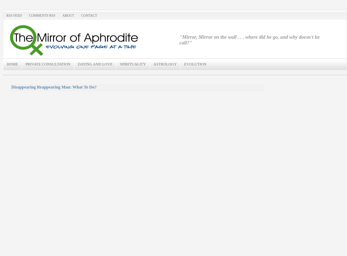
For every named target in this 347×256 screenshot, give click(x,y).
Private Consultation (48, 64)
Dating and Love (95, 64)
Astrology (165, 64)
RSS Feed (14, 15)
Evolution (195, 64)
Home (12, 64)
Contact (89, 15)
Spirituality (133, 64)
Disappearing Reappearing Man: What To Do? (53, 87)
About (68, 15)
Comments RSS (42, 15)
